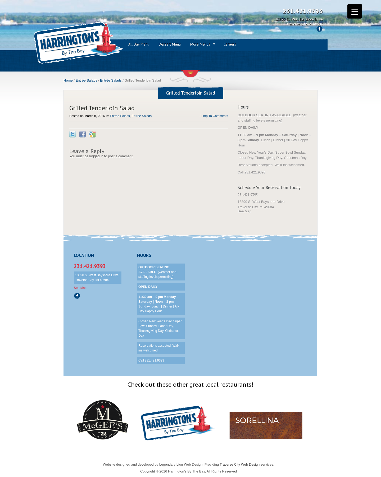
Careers (230, 44)
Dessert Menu (170, 44)
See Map (244, 211)
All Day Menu (138, 44)
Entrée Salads (86, 80)
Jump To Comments (214, 116)
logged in (96, 156)
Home (68, 80)
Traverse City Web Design (240, 464)
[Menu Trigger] (354, 11)
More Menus (200, 44)
